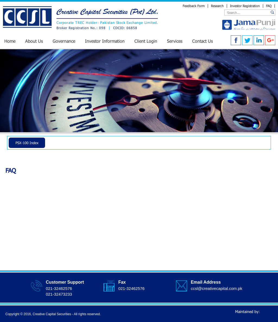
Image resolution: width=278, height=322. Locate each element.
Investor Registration (245, 6)
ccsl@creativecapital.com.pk (216, 288)
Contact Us (202, 41)
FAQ (268, 6)
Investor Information (105, 41)
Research (217, 6)
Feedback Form (194, 6)
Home (9, 41)
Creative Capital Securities (52, 314)
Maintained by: (253, 313)
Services (174, 41)
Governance (64, 41)
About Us (34, 41)
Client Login (145, 41)
